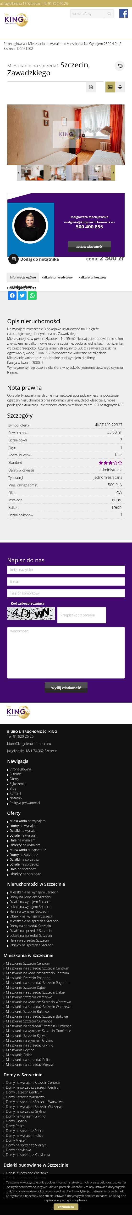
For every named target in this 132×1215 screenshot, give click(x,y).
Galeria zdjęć (110, 87)
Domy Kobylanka (18, 1150)
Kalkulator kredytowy (57, 277)
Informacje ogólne (23, 277)
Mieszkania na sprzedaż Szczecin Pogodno (38, 982)
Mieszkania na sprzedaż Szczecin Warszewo (38, 1006)
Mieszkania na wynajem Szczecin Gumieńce (38, 1030)
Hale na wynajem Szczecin (29, 911)
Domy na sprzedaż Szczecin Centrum (33, 1087)
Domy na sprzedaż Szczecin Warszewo (35, 1101)
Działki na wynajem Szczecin (30, 901)
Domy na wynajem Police (24, 1135)
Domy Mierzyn (17, 1140)
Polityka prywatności (25, 803)
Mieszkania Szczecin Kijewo (26, 1035)
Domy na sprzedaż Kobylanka (28, 1154)
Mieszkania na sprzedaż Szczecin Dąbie (35, 992)
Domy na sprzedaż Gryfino (26, 1111)
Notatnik (16, 798)
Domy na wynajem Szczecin (30, 897)
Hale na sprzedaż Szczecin (29, 940)
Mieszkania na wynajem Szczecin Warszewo (38, 1002)
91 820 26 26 (58, 3)
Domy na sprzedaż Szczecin (30, 926)
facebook (123, 13)
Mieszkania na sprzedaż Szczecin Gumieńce (38, 1026)
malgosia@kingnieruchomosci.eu (89, 222)
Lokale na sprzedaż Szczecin (31, 935)
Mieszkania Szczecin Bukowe (27, 1011)
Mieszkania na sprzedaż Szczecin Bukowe (37, 1016)
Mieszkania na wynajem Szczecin (34, 892)
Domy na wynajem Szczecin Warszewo (34, 1106)
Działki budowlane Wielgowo (27, 1173)
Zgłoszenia (17, 783)
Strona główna (20, 769)
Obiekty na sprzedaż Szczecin (32, 945)
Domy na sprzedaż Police (25, 1130)
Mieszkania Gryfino (20, 1050)
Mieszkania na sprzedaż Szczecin (34, 921)
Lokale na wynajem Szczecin (30, 906)
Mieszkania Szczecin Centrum (28, 963)
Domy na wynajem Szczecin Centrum (33, 1082)
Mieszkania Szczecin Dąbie (26, 987)
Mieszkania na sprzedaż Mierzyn (30, 1064)
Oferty (14, 778)
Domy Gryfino (16, 1121)
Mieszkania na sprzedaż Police (28, 1059)
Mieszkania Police (19, 1055)
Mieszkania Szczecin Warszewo (29, 997)
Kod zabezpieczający (27, 603)
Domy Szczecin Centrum (24, 1092)
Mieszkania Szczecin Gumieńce (29, 1021)
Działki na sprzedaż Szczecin (31, 930)
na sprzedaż (28, 849)
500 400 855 (89, 226)
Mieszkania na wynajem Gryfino (29, 1040)
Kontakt (15, 793)
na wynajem (28, 821)
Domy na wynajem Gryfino (25, 1116)
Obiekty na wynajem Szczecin (31, 916)
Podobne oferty (21, 287)
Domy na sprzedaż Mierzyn (26, 1145)
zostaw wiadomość (89, 246)
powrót (120, 66)
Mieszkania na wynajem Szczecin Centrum (37, 973)
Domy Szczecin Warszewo (25, 1097)
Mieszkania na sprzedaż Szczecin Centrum (37, 968)
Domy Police (15, 1126)
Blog (13, 788)
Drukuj (120, 87)
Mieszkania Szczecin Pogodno (28, 978)
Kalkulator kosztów (92, 277)
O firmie (16, 774)
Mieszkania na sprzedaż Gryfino (29, 1045)
